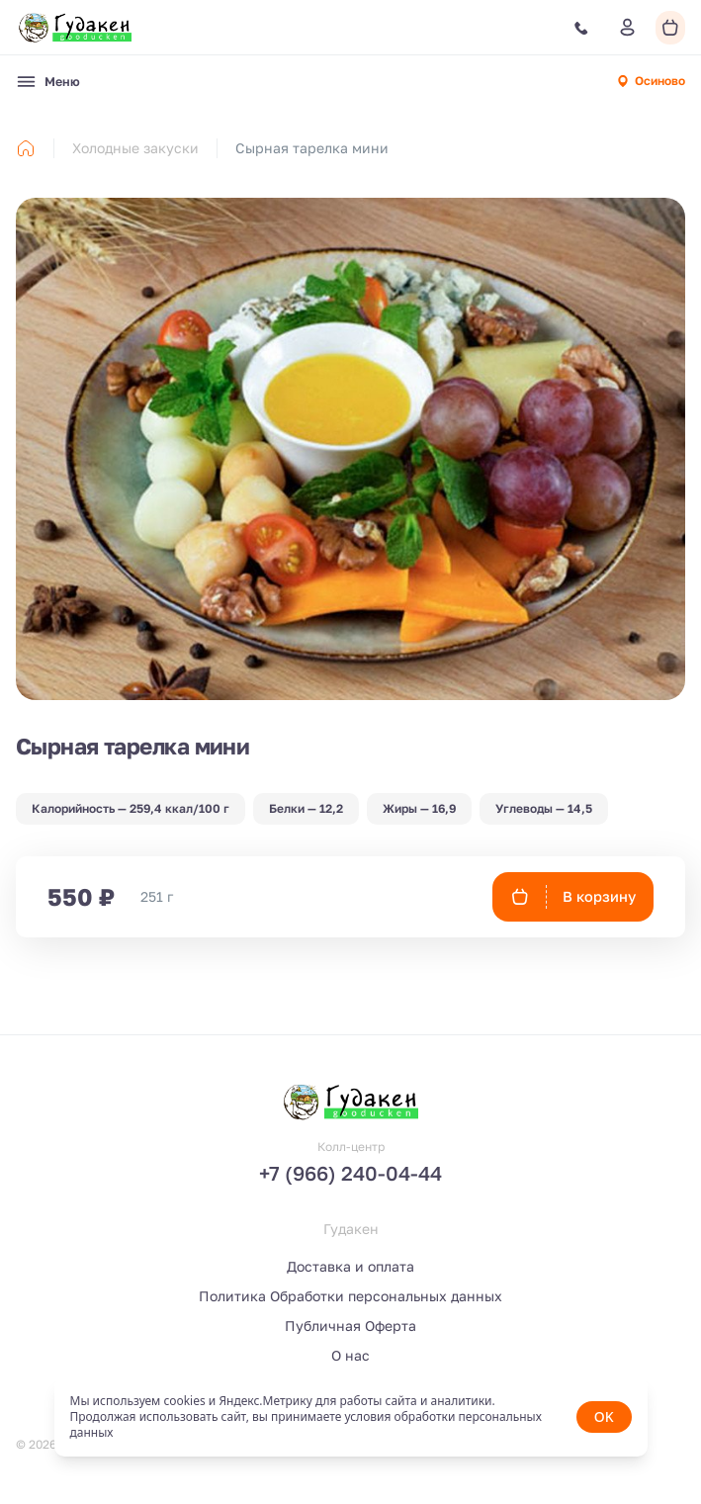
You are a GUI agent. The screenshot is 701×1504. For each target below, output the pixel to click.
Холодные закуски (135, 147)
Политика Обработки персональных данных (350, 1295)
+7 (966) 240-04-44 (350, 1173)
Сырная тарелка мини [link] (312, 147)
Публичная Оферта (350, 1325)
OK (604, 1416)
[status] (351, 1417)
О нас (350, 1355)
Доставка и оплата (350, 1266)
